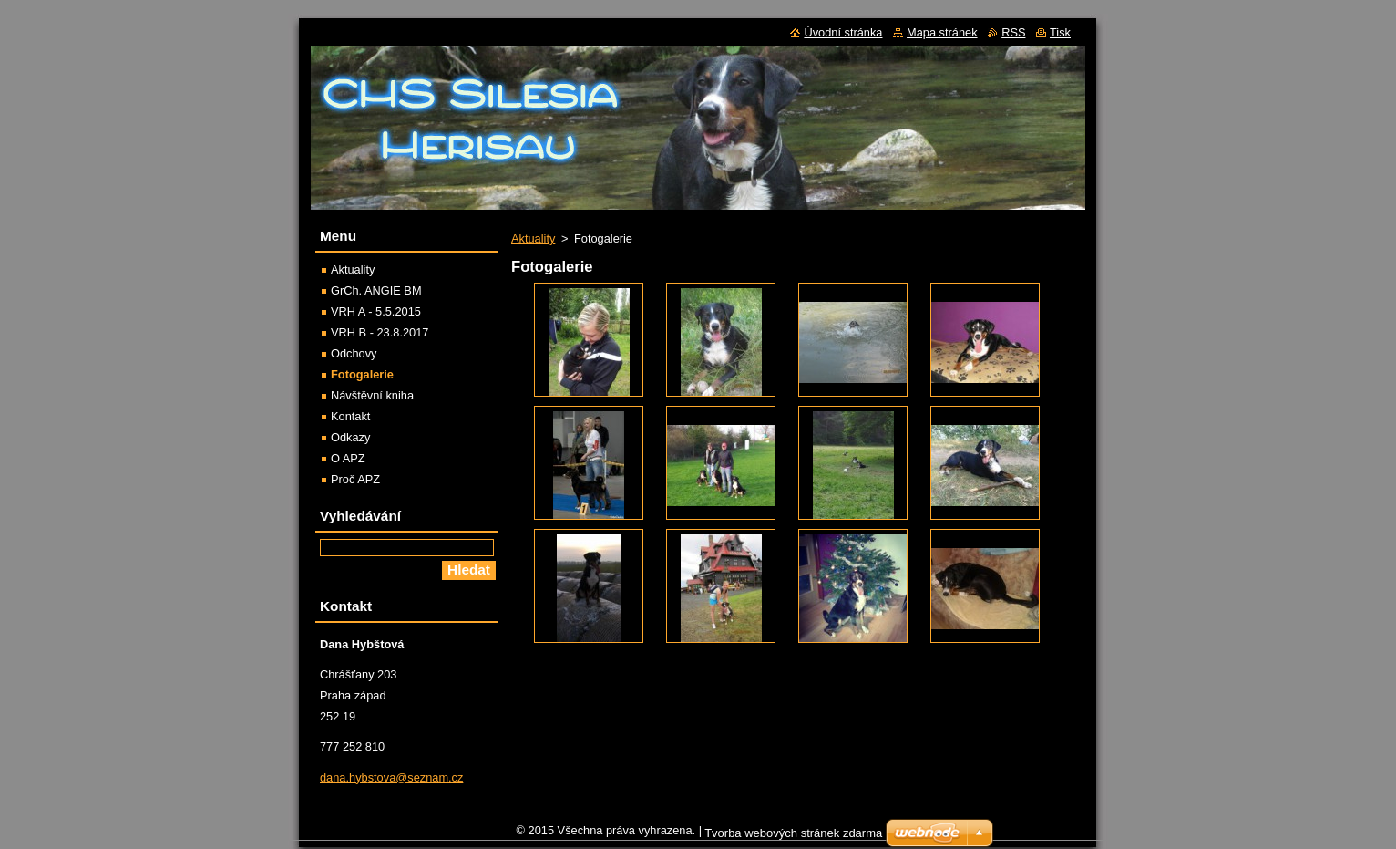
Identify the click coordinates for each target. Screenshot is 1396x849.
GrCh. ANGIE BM (376, 290)
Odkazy (350, 437)
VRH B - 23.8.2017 (379, 332)
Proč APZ (355, 479)
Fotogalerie (362, 374)
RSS (1013, 32)
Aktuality (533, 238)
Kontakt (350, 416)
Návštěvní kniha (372, 395)
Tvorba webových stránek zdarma (793, 837)
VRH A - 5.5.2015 (376, 311)
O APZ (348, 458)
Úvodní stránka (843, 32)
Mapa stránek (942, 32)
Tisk (1060, 32)
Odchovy (354, 353)
